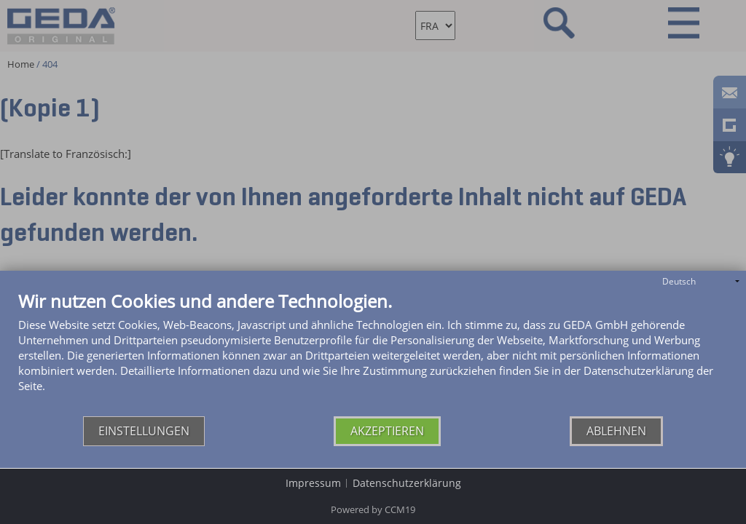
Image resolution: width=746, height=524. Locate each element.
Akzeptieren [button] (387, 431)
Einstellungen (143, 431)
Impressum (313, 483)
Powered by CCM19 (373, 509)
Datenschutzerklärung (407, 483)
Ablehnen (616, 431)
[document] (373, 354)
